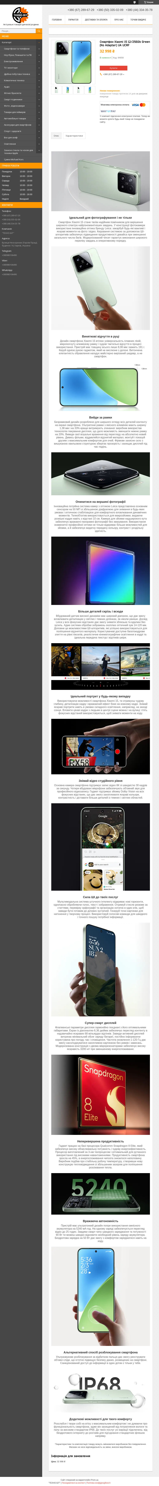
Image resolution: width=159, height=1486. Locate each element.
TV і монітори (11, 67)
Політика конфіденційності (98, 1483)
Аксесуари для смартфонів (17, 124)
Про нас (118, 19)
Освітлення (10, 143)
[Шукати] (39, 30)
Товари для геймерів (14, 112)
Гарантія (73, 19)
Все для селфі (11, 137)
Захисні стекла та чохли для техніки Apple (18, 152)
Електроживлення (13, 61)
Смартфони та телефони (17, 48)
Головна (57, 19)
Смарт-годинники (13, 99)
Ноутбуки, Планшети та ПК (18, 55)
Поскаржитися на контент (73, 1483)
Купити (113, 68)
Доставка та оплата (96, 19)
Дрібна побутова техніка (17, 74)
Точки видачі (138, 19)
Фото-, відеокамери (14, 105)
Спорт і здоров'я (12, 131)
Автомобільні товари (15, 118)
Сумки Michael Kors (14, 159)
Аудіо (7, 86)
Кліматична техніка (14, 80)
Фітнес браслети (12, 93)
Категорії (6, 42)
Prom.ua (94, 1480)
